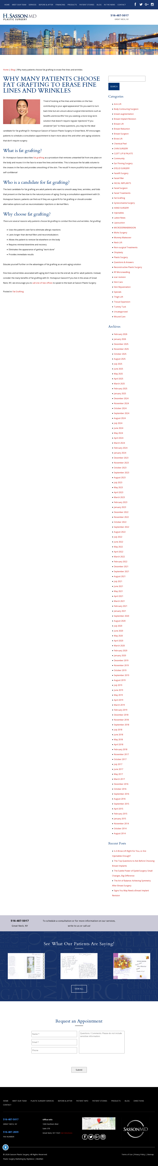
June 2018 (118, 734)
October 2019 (120, 670)
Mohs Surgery (120, 232)
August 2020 (120, 621)
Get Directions (66, 1133)
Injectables (119, 212)
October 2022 (120, 522)
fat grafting (38, 157)
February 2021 (120, 606)
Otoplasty (118, 252)
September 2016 (121, 794)
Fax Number (8, 1136)
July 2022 (118, 536)
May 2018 (118, 739)
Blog (99, 4)
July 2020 (118, 625)
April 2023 (118, 492)
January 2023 (120, 507)
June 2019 (118, 690)
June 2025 (118, 368)
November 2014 (121, 823)
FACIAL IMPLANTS (122, 183)
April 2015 (118, 808)
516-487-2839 (10, 1132)
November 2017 (121, 754)
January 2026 (120, 339)
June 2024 (118, 428)
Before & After (46, 4)
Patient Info (82, 1101)
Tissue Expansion (122, 301)
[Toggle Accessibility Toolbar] (6, 1147)
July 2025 (118, 363)
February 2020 (120, 650)
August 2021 (120, 576)
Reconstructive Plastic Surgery (128, 267)
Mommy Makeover (122, 237)
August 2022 (120, 532)
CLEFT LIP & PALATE (123, 153)
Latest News (119, 217)
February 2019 (120, 709)
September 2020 (121, 616)
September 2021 (121, 571)
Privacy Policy (140, 1154)
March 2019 (119, 705)
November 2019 (121, 665)
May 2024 (118, 433)
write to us (73, 925)
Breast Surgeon (121, 133)
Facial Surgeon (121, 188)
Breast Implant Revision (125, 119)
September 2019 (121, 675)
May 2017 (118, 774)
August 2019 (120, 680)
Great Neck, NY (122, 19)
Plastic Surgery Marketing (13, 1159)
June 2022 (118, 541)
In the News (109, 4)
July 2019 (118, 685)
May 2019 (118, 695)
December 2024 (121, 398)
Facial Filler (119, 178)
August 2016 (120, 798)
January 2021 (120, 611)
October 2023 (120, 467)
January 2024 (120, 452)
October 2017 (120, 759)
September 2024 (121, 413)
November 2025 (121, 349)
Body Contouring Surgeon (126, 109)
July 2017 (118, 764)
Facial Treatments (122, 193)
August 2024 (120, 418)
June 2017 (118, 769)
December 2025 (121, 344)
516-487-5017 (120, 15)
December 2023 (121, 457)
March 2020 (119, 645)
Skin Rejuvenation (122, 287)
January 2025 (120, 393)
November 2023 (121, 462)
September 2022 (121, 527)
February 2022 (120, 561)
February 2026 (120, 334)
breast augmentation (124, 114)
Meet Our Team (19, 4)
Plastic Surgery (121, 257)
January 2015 (120, 818)
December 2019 (121, 660)
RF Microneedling (122, 272)
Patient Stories (86, 4)
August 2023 (120, 477)
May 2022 (118, 546)
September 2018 (121, 724)
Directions (139, 1101)
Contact (122, 4)
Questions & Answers (124, 262)
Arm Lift (117, 104)
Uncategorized (121, 311)
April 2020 (118, 640)
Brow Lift (118, 138)
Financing (60, 4)
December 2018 (121, 714)
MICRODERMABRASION (125, 227)
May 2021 (118, 591)
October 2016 (120, 789)
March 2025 (119, 383)
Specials (117, 292)
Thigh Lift (118, 296)
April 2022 (118, 551)
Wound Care (119, 316)
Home (7, 4)
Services (32, 4)
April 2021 (118, 596)
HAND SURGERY (121, 208)
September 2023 (121, 472)
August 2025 (120, 359)
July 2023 (118, 482)
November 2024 (121, 403)
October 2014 (120, 828)
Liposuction (119, 222)
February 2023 (120, 502)
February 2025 (120, 388)
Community (119, 158)
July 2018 (118, 729)
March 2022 (119, 556)
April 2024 (118, 438)
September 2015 (121, 803)
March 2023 (119, 497)
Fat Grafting (18, 291)
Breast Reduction (122, 128)
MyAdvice (30, 1159)
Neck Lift (118, 242)
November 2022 (121, 517)
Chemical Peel (120, 143)
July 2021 (118, 581)
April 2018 (118, 744)
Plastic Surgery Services (42, 1101)
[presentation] (50, 1060)
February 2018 (120, 749)
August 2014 (120, 833)
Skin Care (118, 282)
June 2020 (118, 630)
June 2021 (118, 586)
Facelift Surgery (121, 173)
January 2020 (120, 655)
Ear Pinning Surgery (123, 163)
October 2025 (120, 354)
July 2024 (118, 423)
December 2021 (121, 566)
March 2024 (119, 443)
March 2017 (119, 779)
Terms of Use (127, 1154)
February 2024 (120, 448)
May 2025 (118, 373)
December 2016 (121, 784)
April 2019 (118, 700)
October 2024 (120, 408)
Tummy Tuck (120, 306)
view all (79, 988)
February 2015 (120, 813)
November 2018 (121, 719)
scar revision (120, 277)
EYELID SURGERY (122, 168)
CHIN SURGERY (121, 148)
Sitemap (150, 1154)
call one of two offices (42, 283)
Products (72, 4)
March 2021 (119, 601)
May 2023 (118, 487)
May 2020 (118, 635)
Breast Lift (119, 123)
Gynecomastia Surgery (124, 203)
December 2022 (121, 512)
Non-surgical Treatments (126, 247)
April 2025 (118, 378)
